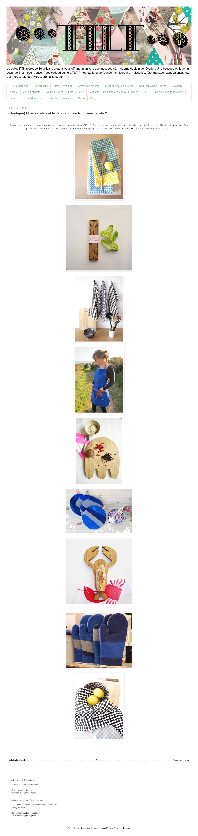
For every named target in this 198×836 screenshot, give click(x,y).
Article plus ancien (181, 760)
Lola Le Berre (76, 92)
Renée (13, 98)
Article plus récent (17, 760)
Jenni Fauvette (31, 92)
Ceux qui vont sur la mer (153, 86)
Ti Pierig (80, 98)
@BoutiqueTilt (30, 815)
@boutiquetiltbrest (32, 813)
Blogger (126, 828)
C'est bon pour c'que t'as (119, 86)
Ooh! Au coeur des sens (169, 92)
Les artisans (41, 86)
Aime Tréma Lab (62, 86)
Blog (93, 98)
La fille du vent (54, 92)
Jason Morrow (107, 828)
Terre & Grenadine (59, 98)
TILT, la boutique (18, 86)
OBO (147, 92)
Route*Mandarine (33, 98)
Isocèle (13, 92)
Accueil (99, 760)
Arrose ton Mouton (89, 86)
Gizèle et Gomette (171, 125)
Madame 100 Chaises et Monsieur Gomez (113, 92)
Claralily (177, 86)
